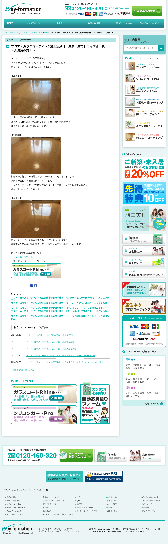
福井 (156, 379)
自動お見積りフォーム (85, 507)
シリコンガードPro (14, 504)
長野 (135, 382)
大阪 (128, 393)
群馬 (128, 368)
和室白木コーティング (51, 497)
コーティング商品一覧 (30, 23)
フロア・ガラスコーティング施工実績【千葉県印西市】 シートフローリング (60, 355)
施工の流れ (47, 511)
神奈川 (136, 365)
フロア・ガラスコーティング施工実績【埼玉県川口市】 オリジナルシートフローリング (65, 362)
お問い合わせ (147, 504)
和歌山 (129, 396)
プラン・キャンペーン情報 (87, 511)
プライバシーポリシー (150, 511)
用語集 (109, 507)
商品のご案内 (12, 497)
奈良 (135, 393)
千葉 (46, 33)
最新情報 (145, 507)
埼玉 (151, 365)
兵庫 (142, 393)
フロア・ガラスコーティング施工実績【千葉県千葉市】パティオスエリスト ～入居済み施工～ (58, 308)
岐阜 (142, 382)
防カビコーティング (14, 511)
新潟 (135, 379)
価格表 (59, 23)
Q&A (78, 501)
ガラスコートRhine (14, 501)
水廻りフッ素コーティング (17, 507)
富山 (142, 379)
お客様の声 (111, 501)
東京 (128, 365)
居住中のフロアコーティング (54, 501)
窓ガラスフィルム (124, 23)
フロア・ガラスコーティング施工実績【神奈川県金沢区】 (52, 349)
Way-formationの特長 (149, 23)
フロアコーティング (12, 13)
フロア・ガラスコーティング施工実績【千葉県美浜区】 (51, 335)
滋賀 (149, 393)
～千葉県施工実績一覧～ (23, 257)
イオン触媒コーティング (16, 514)
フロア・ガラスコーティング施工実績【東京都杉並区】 (51, 342)
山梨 (128, 382)
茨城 (158, 365)
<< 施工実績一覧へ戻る (22, 370)
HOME (10, 23)
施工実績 (46, 507)
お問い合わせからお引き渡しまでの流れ (58, 514)
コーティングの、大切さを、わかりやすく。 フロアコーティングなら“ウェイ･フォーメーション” (60, 530)
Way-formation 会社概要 (151, 501)
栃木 (135, 368)
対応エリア (81, 497)
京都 (156, 393)
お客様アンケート (114, 511)
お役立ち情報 (94, 23)
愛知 (128, 379)
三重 (137, 396)
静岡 (142, 368)
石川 (149, 379)
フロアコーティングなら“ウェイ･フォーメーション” (23, 33)
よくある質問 (112, 504)
